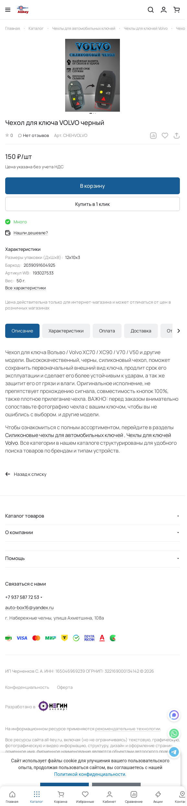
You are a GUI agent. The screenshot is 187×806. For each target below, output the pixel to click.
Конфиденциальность (27, 687)
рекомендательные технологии (127, 729)
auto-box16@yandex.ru (29, 607)
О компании (19, 532)
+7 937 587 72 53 (22, 597)
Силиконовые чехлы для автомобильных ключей (64, 435)
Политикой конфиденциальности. (90, 774)
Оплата (107, 331)
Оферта (65, 687)
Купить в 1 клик (92, 204)
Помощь (15, 558)
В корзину (92, 185)
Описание (22, 331)
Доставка (141, 331)
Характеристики (66, 331)
